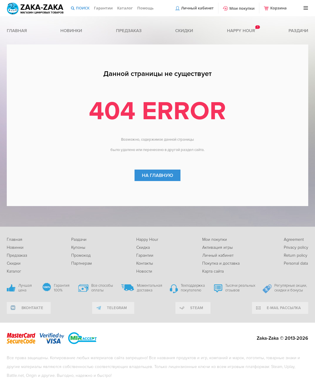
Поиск (82, 8)
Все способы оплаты (102, 288)
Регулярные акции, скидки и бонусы (290, 288)
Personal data (296, 263)
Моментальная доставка (149, 288)
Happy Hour (147, 239)
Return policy (295, 255)
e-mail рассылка (284, 308)
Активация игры (217, 247)
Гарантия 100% (61, 288)
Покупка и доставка (221, 263)
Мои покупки (242, 8)
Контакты (144, 263)
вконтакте (32, 308)
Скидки (184, 30)
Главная (17, 30)
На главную (157, 175)
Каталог (125, 8)
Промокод (81, 255)
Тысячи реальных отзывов (240, 288)
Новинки (71, 30)
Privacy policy (296, 247)
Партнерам (81, 263)
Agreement (294, 239)
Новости (144, 271)
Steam (196, 308)
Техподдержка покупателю (193, 288)
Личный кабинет (197, 8)
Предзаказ (129, 30)
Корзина (278, 8)
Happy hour (241, 30)
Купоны (78, 247)
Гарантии (103, 8)
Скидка (143, 247)
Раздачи (298, 30)
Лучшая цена (25, 288)
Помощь (145, 8)
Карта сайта (213, 271)
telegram (117, 308)
